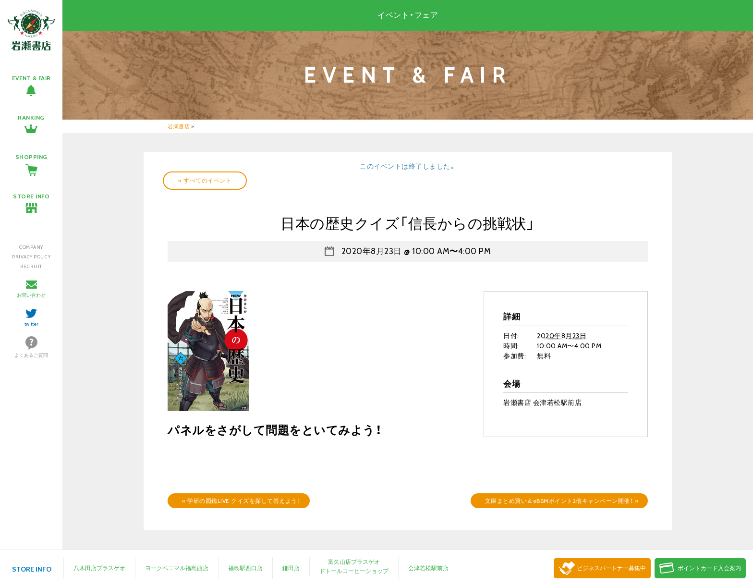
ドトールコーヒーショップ (354, 570)
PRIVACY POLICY (31, 257)
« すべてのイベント (204, 180)
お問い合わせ (31, 295)
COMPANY (31, 247)
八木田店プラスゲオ (99, 568)
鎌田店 (291, 568)
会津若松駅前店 (428, 568)
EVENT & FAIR (31, 78)
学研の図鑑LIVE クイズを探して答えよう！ (241, 500)
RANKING (31, 117)
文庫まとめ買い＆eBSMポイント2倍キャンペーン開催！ (562, 500)
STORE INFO (31, 196)
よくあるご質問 (31, 355)
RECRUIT (31, 266)
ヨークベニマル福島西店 (176, 568)
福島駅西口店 (245, 568)
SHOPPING (31, 156)
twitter (31, 324)
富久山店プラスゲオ (354, 561)
